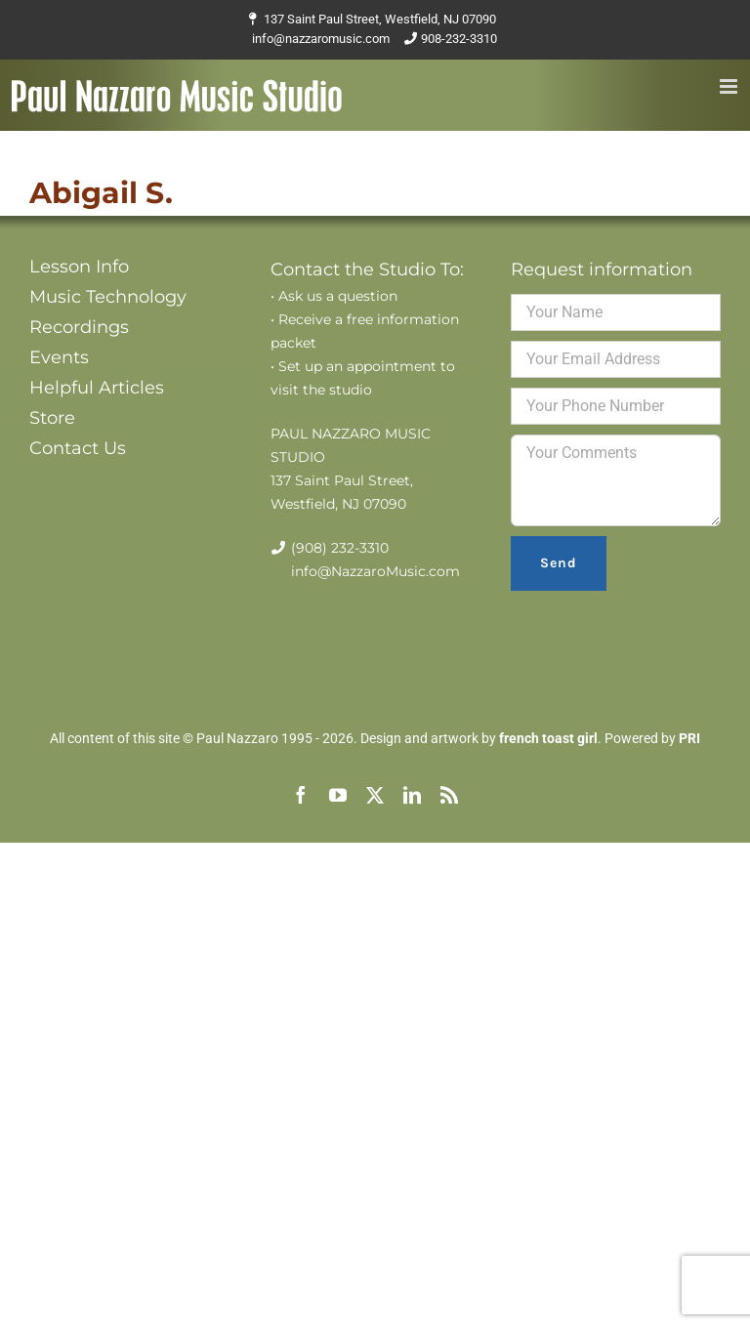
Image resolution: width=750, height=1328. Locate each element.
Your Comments (616, 480)
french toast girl (548, 738)
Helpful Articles (96, 387)
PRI (689, 738)
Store (52, 418)
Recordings (79, 327)
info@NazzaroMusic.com (375, 571)
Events (59, 357)
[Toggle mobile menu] (730, 86)
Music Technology (108, 297)
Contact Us (77, 448)
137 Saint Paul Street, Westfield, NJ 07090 (380, 19)
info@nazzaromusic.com (321, 38)
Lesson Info (79, 266)
